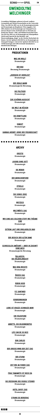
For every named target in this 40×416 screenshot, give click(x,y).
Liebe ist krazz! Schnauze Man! (20, 308)
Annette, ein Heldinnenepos (20, 324)
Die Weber (20, 170)
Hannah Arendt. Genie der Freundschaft (20, 132)
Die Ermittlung (20, 116)
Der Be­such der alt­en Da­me (20, 238)
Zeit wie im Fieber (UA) (20, 365)
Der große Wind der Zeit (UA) (20, 349)
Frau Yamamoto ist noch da (20, 373)
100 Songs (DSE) (20, 194)
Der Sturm (20, 357)
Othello (20, 186)
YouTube (6, 409)
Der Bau (20, 67)
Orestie (20, 154)
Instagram (4, 409)
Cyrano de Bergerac (20, 398)
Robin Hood (20, 283)
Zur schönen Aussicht (20, 100)
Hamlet (20, 124)
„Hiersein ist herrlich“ (20, 75)
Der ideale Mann (20, 83)
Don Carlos (20, 341)
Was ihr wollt (20, 59)
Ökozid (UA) (20, 275)
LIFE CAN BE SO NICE (20, 332)
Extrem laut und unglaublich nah (20, 229)
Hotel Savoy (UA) (20, 390)
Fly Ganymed (20, 292)
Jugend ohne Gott (20, 162)
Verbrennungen (20, 300)
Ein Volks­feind (20, 316)
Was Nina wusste (20, 267)
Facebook (2, 409)
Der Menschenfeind (20, 178)
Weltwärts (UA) (20, 211)
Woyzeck (20, 203)
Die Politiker (20, 91)
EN (38, 3)
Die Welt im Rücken (20, 108)
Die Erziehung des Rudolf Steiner (20, 381)
